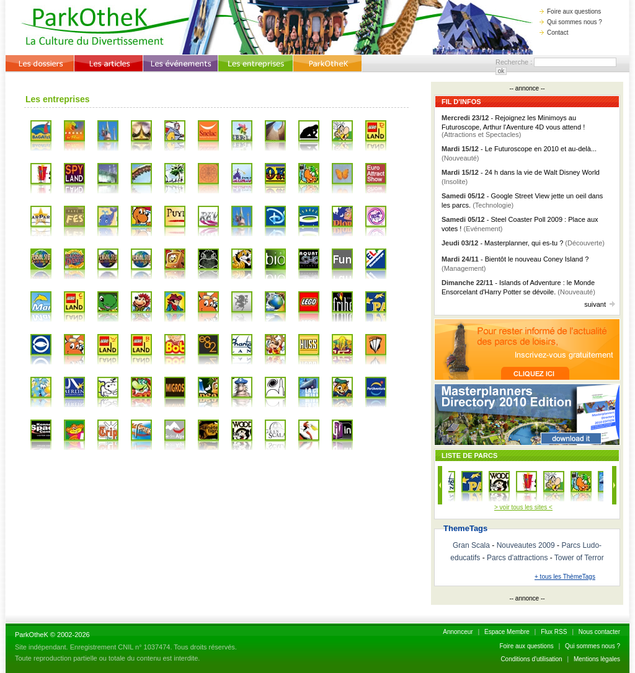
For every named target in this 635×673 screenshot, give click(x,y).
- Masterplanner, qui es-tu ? (523, 243)
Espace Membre (507, 631)
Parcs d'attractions (517, 557)
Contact (554, 32)
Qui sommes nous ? (571, 22)
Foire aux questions (570, 11)
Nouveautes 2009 (526, 545)
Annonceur (458, 631)
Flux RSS (554, 631)
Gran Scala (471, 545)
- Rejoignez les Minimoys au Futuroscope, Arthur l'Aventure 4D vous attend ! (513, 126)
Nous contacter (599, 631)
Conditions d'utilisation (531, 659)
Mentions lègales (597, 659)
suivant (599, 304)
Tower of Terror (579, 557)
